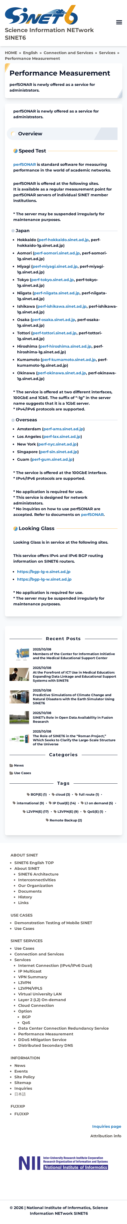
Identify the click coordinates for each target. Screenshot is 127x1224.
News (16, 765)
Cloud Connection (36, 1005)
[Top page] (63, 1163)
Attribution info (105, 1135)
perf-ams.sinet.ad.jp (63, 428)
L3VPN (24, 982)
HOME (11, 52)
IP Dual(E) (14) (62, 803)
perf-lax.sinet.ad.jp (62, 436)
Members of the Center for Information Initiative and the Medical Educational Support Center (74, 656)
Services (107, 52)
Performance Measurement (32, 58)
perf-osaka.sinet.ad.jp (53, 319)
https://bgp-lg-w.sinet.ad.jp (44, 579)
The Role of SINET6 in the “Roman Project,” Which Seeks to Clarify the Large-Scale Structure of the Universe (74, 740)
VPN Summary (32, 976)
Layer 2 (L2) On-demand (42, 999)
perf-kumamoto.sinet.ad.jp (69, 359)
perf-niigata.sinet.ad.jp (57, 293)
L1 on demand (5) (97, 803)
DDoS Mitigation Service (42, 1039)
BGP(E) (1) (37, 794)
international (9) (28, 803)
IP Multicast (30, 971)
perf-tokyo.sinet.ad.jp (52, 279)
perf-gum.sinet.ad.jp (52, 459)
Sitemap (22, 1082)
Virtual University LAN (40, 994)
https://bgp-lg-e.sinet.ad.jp (44, 571)
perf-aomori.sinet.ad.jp (57, 253)
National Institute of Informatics (58, 1207)
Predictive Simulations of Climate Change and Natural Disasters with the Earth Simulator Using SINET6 (73, 699)
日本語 (20, 1094)
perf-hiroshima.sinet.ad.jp (65, 346)
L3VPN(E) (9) (66, 811)
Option (25, 1011)
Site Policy (24, 1076)
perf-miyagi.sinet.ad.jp (55, 266)
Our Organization (35, 885)
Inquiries (23, 1088)
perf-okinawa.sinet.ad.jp (61, 372)
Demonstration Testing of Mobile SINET (53, 922)
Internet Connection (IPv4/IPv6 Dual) (55, 965)
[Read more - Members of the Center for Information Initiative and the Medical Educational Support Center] (19, 654)
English (30, 52)
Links (23, 902)
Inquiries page (106, 1126)
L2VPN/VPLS (30, 988)
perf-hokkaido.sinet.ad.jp (64, 239)
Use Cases (20, 773)
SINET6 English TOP (34, 862)
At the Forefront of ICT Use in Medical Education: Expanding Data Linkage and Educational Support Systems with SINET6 (74, 676)
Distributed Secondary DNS (45, 1045)
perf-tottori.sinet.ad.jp (55, 333)
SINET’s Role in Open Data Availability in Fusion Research (73, 719)
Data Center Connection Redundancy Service (63, 1028)
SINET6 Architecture (38, 874)
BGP (26, 1016)
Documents (30, 891)
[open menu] (119, 22)
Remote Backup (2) (64, 820)
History (25, 897)
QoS (26, 1022)
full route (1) (87, 794)
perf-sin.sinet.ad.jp (58, 451)
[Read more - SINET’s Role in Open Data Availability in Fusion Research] (19, 717)
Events (21, 1071)
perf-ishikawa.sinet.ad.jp (62, 306)
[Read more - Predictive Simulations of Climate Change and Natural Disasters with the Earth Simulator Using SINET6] (19, 696)
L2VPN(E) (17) (36, 811)
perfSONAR (24, 164)
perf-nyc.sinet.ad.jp (57, 444)
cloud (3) (61, 794)
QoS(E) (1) (93, 811)
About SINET (27, 868)
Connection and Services (68, 52)
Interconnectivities (37, 879)
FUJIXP (21, 1113)
